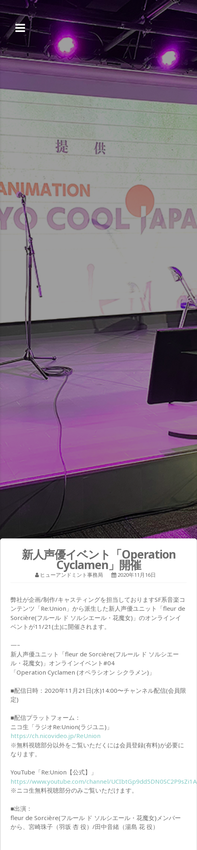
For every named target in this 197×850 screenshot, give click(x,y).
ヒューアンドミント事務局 (71, 574)
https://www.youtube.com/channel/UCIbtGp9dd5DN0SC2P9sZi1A (103, 781)
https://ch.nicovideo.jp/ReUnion (55, 736)
